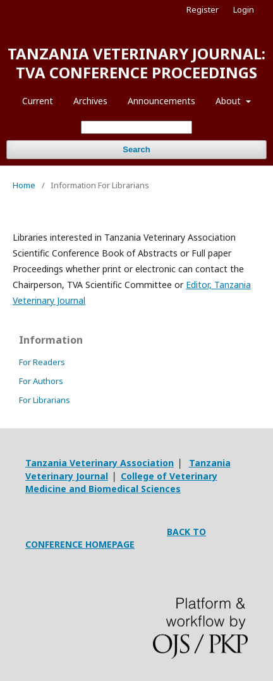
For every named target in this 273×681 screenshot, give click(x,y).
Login (243, 9)
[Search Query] (136, 127)
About (229, 101)
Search (136, 149)
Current (37, 101)
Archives (90, 101)
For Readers (42, 362)
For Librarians (44, 400)
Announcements (161, 101)
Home (24, 185)
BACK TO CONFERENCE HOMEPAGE (115, 538)
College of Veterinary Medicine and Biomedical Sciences (121, 482)
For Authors (41, 381)
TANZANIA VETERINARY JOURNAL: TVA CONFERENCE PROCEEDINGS (136, 63)
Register (202, 9)
